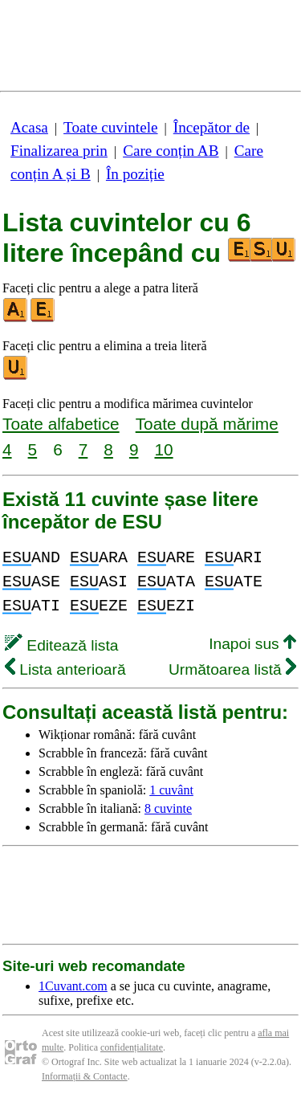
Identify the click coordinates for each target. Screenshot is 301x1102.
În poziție (135, 173)
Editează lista (61, 645)
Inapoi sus (252, 643)
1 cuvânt (171, 790)
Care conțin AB (170, 150)
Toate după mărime (207, 423)
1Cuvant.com (73, 986)
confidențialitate (131, 1047)
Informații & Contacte (85, 1076)
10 (163, 449)
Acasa (29, 127)
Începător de (211, 127)
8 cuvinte (168, 808)
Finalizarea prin (59, 150)
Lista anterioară (65, 669)
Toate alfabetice (61, 423)
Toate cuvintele (110, 127)
